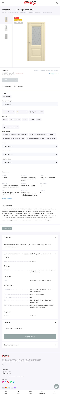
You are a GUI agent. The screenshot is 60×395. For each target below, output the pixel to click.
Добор (3, 143)
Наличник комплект (7, 131)
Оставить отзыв (30, 336)
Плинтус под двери (7, 101)
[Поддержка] (57, 3)
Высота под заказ (6, 151)
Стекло (4, 93)
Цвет (3, 109)
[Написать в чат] (56, 386)
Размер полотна (6, 116)
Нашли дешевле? (53, 73)
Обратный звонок (6, 373)
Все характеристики (7, 198)
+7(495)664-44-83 (6, 372)
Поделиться (7, 228)
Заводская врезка (6, 159)
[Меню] (3, 3)
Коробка (4, 124)
